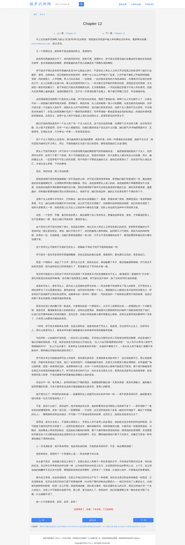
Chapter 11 (71, 33)
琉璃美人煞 (65, 527)
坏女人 (42, 14)
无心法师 (120, 527)
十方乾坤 (127, 527)
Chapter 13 (120, 33)
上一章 (41, 520)
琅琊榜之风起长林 (94, 527)
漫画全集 (123, 4)
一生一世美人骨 (107, 527)
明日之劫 (135, 527)
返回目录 (92, 520)
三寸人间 (142, 527)
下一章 (143, 520)
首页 (35, 14)
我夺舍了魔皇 (45, 527)
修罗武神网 (40, 4)
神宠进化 (53, 527)
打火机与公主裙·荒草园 (78, 527)
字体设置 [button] (149, 4)
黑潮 (115, 527)
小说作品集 (136, 4)
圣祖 (59, 527)
